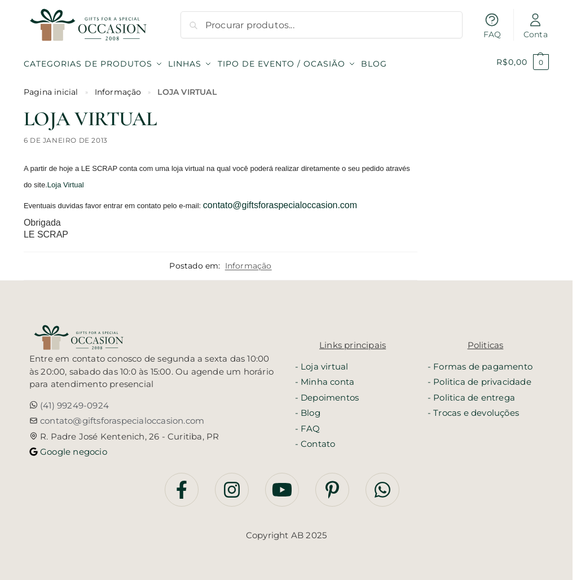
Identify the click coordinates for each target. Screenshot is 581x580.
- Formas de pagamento (480, 362)
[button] (522, 62)
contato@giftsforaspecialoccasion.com (280, 201)
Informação (118, 88)
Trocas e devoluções (476, 409)
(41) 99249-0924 (73, 401)
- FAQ (307, 424)
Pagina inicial (51, 88)
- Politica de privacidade (479, 378)
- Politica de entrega (471, 393)
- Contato (315, 440)
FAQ (492, 25)
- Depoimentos (327, 393)
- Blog (307, 409)
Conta (535, 25)
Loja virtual (324, 362)
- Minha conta (325, 378)
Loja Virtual (65, 181)
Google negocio (72, 447)
